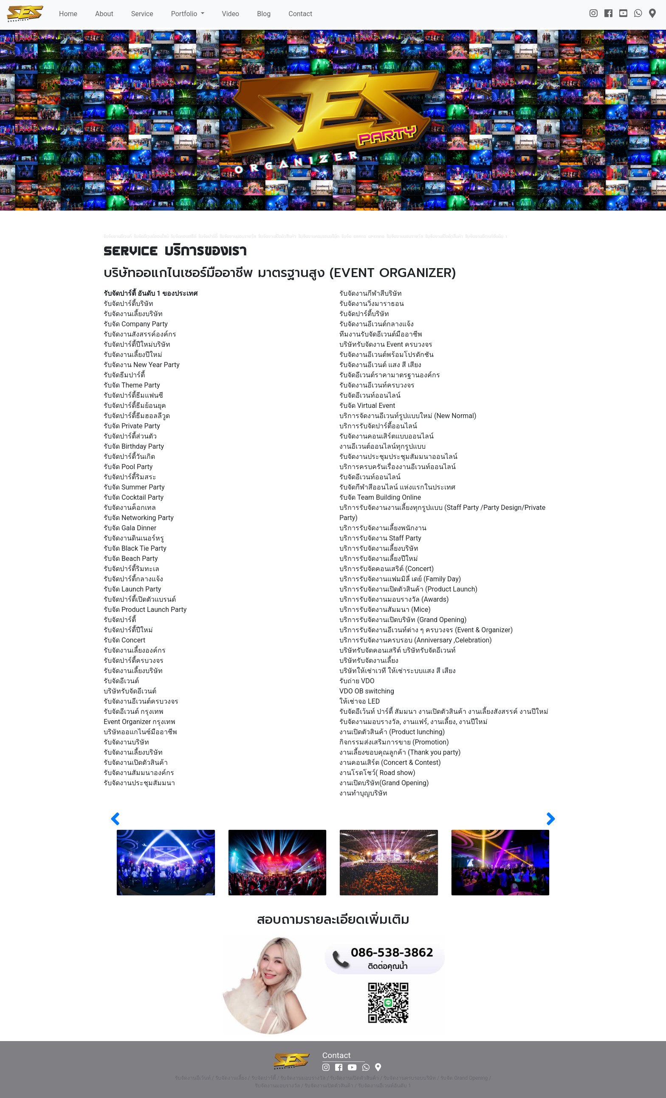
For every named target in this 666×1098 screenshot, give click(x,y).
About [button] (104, 14)
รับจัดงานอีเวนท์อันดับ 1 (384, 1086)
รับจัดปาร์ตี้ (263, 1078)
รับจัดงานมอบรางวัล (302, 1078)
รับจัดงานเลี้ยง (231, 1078)
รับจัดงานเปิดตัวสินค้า (354, 1078)
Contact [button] (300, 14)
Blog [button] (264, 14)
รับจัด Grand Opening (464, 1078)
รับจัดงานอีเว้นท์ (193, 1078)
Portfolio (185, 14)
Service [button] (142, 14)
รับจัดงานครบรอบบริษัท (410, 1078)
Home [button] (68, 14)
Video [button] (231, 14)
